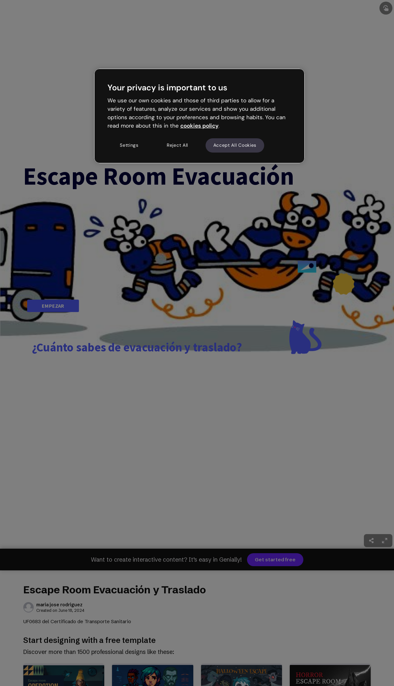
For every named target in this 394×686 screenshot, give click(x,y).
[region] (199, 116)
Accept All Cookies (235, 145)
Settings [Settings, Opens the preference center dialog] (129, 145)
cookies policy (199, 125)
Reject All (177, 145)
